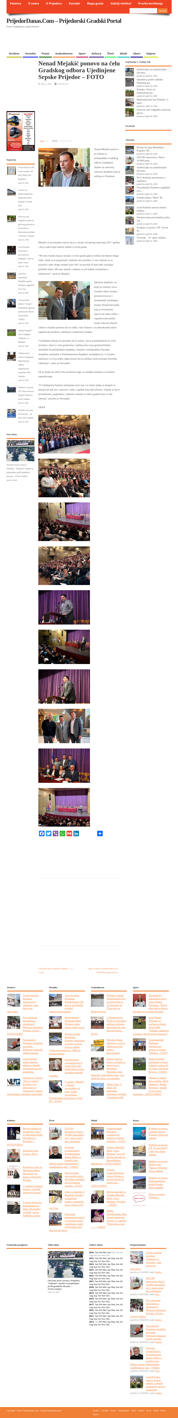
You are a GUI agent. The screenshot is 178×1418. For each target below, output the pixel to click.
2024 (91, 1264)
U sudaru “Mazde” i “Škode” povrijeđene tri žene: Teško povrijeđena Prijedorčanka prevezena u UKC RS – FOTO (66, 1091)
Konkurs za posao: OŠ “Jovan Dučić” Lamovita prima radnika (158, 1149)
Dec (108, 1261)
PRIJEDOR (25, 1264)
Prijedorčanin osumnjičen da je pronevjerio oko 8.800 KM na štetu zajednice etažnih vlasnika (66, 1067)
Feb (100, 1252)
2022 (91, 1275)
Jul (121, 1258)
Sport (82, 53)
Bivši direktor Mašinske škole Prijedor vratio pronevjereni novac (75, 1022)
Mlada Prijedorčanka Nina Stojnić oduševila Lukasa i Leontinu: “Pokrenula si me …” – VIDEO (109, 1218)
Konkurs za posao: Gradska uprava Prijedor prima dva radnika (158, 1133)
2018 (91, 1298)
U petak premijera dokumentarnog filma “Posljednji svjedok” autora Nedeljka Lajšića (32, 1209)
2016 (91, 1310)
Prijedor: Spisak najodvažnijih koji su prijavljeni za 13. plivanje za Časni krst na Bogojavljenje (108, 1003)
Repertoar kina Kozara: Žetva (30, 1152)
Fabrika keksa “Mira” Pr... (150, 197)
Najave (150, 53)
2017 (91, 1304)
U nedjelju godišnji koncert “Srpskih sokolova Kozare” (33, 1189)
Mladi (123, 53)
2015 (91, 1316)
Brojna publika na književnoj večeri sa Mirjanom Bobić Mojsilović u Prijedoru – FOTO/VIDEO (25, 1136)
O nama (33, 3)
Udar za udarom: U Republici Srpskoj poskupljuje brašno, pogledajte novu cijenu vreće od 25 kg (67, 1199)
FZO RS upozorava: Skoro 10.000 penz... (151, 159)
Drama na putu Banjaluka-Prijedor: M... (150, 149)
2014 (91, 1321)
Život (110, 53)
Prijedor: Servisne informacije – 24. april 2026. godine (26, 414)
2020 (91, 1287)
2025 (91, 1258)
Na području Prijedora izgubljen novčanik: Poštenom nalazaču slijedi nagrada (33, 1046)
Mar (105, 1252)
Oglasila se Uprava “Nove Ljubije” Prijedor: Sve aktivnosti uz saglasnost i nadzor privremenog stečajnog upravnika (25, 1085)
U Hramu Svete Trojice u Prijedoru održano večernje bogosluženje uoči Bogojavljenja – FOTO (108, 1025)
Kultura (96, 53)
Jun (117, 1258)
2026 (91, 1252)
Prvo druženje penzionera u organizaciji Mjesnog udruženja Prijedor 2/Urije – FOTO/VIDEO (25, 1025)
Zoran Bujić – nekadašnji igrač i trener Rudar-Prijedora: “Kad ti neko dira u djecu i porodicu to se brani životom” (150, 1003)
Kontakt (74, 3)
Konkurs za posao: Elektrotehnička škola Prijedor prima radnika (158, 1182)
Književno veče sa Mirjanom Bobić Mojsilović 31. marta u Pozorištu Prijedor (32, 1174)
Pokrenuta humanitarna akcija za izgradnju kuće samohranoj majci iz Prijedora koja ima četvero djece (67, 1222)
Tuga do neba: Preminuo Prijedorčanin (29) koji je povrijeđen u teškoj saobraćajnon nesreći (66, 1003)
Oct (99, 1261)
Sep (95, 1261)
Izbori (136, 53)
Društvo (14, 53)
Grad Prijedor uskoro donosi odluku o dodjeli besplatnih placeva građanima (32, 1065)
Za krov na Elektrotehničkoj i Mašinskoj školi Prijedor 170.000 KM (25, 198)
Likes (44, 140)
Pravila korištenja (150, 3)
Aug (91, 1261)
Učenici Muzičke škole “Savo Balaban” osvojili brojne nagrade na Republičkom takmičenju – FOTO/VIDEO (108, 1155)
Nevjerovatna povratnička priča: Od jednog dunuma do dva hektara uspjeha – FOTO (75, 1179)
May (113, 1258)
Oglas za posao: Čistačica (157, 1196)
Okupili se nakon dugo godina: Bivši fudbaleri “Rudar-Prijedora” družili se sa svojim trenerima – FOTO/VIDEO (150, 1085)
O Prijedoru (54, 3)
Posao (45, 53)
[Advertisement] (73, 41)
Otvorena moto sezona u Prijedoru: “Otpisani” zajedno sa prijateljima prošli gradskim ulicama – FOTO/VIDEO (64, 1284)
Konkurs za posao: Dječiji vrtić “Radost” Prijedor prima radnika (158, 1166)
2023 (91, 1269)
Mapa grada (95, 3)
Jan (96, 1252)
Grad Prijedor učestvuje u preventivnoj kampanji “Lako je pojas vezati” (26, 255)
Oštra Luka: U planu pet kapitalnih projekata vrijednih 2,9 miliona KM (116, 1091)
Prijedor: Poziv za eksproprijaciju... (146, 91)
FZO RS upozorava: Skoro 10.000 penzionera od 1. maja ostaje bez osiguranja (74, 1135)
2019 (91, 1293)
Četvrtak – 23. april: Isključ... (152, 237)
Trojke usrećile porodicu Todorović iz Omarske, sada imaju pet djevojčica (23, 1003)
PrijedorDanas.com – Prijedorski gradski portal (64, 20)
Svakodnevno (64, 53)
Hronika (30, 53)
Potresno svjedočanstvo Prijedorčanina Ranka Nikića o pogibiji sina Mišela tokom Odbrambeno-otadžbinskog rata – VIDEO (65, 1157)
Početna (15, 3)
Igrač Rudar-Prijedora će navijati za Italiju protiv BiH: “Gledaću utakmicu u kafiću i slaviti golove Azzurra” (151, 1025)
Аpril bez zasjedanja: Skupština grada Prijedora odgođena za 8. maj (26, 281)
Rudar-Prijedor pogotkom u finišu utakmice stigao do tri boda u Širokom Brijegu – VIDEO (158, 1065)
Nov (104, 1261)
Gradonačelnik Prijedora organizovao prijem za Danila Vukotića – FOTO (158, 1046)
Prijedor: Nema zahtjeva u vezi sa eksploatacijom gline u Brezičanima (116, 1046)
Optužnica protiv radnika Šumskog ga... (150, 81)
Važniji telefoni (120, 3)
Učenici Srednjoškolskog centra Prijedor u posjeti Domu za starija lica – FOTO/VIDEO (107, 1177)
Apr (109, 1252)
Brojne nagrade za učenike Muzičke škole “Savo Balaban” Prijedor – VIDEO (116, 1198)
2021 (91, 1281)
